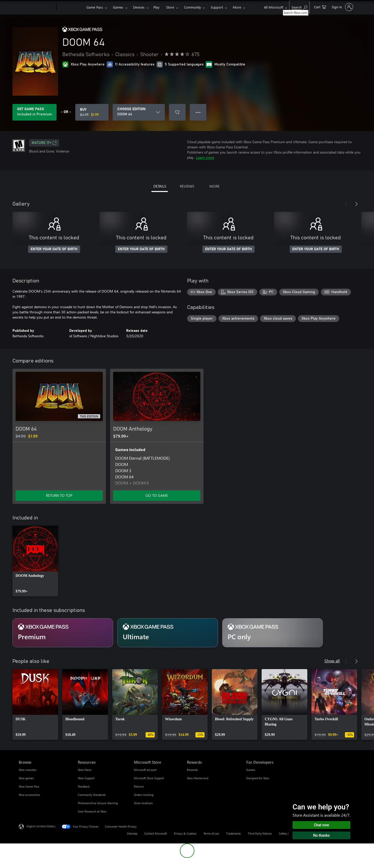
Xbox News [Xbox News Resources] (85, 769)
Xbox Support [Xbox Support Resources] (86, 778)
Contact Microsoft (155, 833)
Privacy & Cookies (185, 833)
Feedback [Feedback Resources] (84, 786)
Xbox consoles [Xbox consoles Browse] (27, 769)
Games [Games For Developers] (250, 769)
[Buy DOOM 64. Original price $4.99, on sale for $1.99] (91, 112)
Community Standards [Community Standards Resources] (92, 794)
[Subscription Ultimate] (167, 632)
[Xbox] (71, 7)
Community (192, 7)
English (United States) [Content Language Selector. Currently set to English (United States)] (40, 826)
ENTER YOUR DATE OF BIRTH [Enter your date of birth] (54, 249)
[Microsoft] (36, 7)
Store (170, 7)
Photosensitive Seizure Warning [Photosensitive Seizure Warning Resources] (98, 803)
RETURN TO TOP (59, 495)
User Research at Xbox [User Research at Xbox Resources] (92, 811)
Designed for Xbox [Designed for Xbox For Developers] (257, 778)
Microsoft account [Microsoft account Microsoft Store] (145, 769)
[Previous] (346, 204)
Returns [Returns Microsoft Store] (139, 786)
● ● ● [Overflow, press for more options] (198, 112)
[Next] (356, 204)
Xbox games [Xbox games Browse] (26, 778)
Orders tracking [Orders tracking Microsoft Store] (143, 794)
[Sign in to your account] (342, 7)
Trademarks (233, 833)
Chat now (321, 825)
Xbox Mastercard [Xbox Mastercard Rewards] (197, 778)
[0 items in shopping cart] (320, 7)
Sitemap (132, 833)
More (237, 7)
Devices (139, 7)
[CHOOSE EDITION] (139, 112)
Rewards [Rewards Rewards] (192, 769)
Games (118, 7)
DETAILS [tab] (159, 186)
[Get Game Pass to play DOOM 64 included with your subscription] (34, 112)
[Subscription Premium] (62, 632)
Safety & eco (287, 833)
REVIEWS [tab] (187, 186)
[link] (35, 561)
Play (156, 7)
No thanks (321, 835)
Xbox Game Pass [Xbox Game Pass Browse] (29, 786)
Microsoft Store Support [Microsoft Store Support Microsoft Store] (149, 778)
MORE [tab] (214, 186)
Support (217, 7)
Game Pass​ (94, 7)
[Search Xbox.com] (299, 6)
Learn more (205, 157)
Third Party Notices (260, 833)
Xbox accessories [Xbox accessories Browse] (29, 794)
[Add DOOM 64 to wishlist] (177, 112)
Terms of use (211, 833)
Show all (332, 660)
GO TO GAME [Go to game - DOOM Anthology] (157, 495)
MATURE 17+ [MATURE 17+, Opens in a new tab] (44, 143)
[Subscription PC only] (272, 632)
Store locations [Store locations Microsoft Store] (143, 803)
